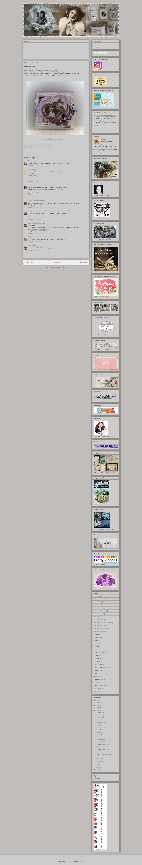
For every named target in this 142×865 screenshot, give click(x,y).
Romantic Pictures (102, 747)
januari (99, 761)
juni (98, 727)
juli (98, 725)
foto (95, 649)
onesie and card (101, 752)
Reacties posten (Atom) (60, 267)
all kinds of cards (99, 599)
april (98, 732)
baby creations (98, 608)
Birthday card (101, 739)
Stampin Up (97, 676)
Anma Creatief (98, 602)
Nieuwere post (29, 262)
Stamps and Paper (33, 211)
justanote (96, 655)
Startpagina (97, 778)
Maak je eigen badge (98, 47)
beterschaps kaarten (100, 611)
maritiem (96, 658)
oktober (99, 717)
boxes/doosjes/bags (100, 619)
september (100, 720)
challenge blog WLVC (100, 628)
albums (96, 596)
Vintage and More (99, 685)
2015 (97, 764)
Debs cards (31, 169)
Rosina (30, 185)
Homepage (56, 262)
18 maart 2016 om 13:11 (35, 165)
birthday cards (32, 147)
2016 (97, 710)
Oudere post (84, 262)
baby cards (97, 605)
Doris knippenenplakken (35, 223)
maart (99, 735)
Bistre (95, 617)
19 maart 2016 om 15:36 (35, 233)
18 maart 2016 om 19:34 (35, 197)
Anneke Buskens (97, 44)
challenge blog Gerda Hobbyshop (103, 622)
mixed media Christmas (100, 667)
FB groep (96, 646)
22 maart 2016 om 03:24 (35, 241)
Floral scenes (101, 737)
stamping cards (98, 679)
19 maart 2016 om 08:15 (35, 219)
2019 (97, 703)
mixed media (97, 664)
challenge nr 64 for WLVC (104, 749)
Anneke (104, 139)
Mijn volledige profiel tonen (101, 153)
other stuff (97, 670)
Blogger (83, 861)
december (100, 712)
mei (98, 730)
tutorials (96, 682)
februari (99, 759)
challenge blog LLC (99, 625)
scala (95, 673)
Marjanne (31, 237)
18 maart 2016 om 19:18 (35, 181)
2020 (97, 700)
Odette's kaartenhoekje (35, 200)
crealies (96, 640)
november (100, 715)
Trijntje (30, 161)
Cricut (95, 643)
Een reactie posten (31, 254)
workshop (96, 691)
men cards (97, 661)
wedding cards (98, 688)
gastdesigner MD (99, 652)
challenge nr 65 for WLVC (104, 744)
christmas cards (98, 631)
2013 (97, 769)
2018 (97, 705)
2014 (97, 767)
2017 (97, 708)
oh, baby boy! (101, 742)
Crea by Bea (97, 637)
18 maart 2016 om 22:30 (35, 207)
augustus (100, 722)
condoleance (97, 634)
